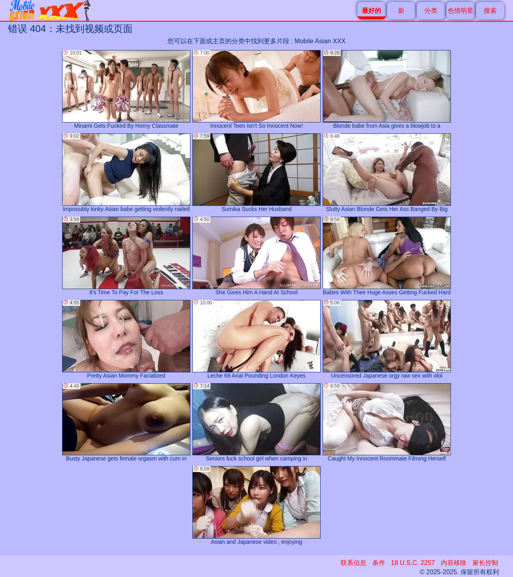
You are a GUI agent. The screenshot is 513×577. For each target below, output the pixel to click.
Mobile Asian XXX (320, 41)
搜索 (490, 10)
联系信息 (353, 562)
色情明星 (460, 10)
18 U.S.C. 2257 (413, 562)
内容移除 (454, 562)
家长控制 (485, 562)
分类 (430, 10)
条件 (378, 562)
